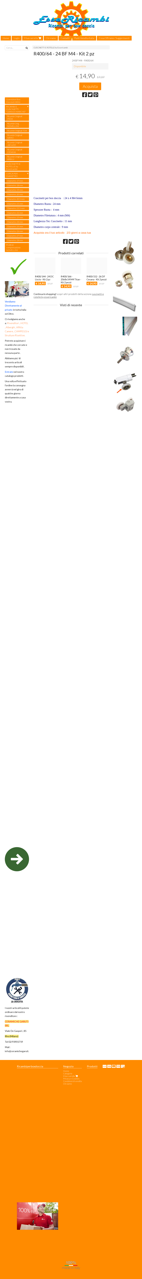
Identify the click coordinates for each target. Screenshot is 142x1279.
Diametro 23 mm (15, 217)
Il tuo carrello (32, 38)
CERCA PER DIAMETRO (12, 174)
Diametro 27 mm (15, 235)
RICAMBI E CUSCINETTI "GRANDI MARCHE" (16, 109)
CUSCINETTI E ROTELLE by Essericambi (51, 47)
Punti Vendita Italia (84, 38)
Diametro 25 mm (15, 226)
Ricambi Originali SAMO (14, 136)
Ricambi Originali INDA (14, 117)
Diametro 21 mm (15, 203)
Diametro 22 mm (15, 213)
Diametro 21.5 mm (16, 208)
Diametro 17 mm (15, 180)
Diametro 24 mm (15, 222)
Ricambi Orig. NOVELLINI (13, 124)
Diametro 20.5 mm (16, 199)
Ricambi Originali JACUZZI (14, 143)
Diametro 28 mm (15, 240)
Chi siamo (51, 38)
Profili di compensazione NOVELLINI (13, 247)
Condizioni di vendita (72, 1081)
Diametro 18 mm (15, 185)
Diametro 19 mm (15, 190)
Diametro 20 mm (15, 194)
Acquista (90, 86)
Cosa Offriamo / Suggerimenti (114, 38)
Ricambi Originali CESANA (14, 150)
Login (16, 38)
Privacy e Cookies (71, 1078)
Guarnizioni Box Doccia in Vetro (13, 100)
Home (6, 38)
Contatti (65, 38)
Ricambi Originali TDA (17, 130)
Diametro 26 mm (15, 231)
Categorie (67, 1073)
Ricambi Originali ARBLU (14, 157)
